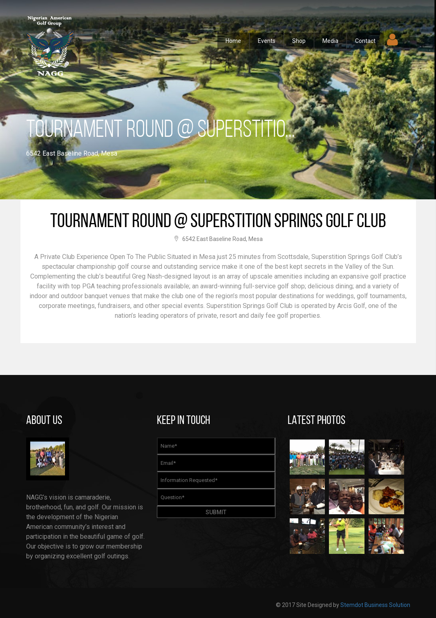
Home (233, 41)
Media (330, 41)
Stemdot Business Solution (375, 605)
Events (266, 41)
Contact (365, 41)
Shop (299, 41)
